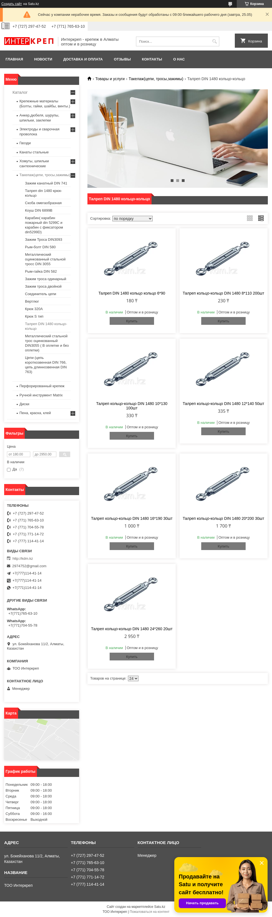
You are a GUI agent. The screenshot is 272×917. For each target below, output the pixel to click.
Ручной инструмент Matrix (41, 395)
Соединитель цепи (40, 294)
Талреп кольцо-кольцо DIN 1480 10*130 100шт (132, 405)
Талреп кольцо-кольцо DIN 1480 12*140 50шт (223, 403)
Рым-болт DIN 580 (40, 247)
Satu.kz (159, 907)
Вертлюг (32, 301)
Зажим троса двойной (43, 286)
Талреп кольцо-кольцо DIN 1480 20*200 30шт (223, 518)
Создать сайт (11, 4)
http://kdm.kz (22, 558)
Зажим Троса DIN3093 (43, 239)
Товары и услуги (110, 79)
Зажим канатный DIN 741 (46, 183)
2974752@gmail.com (29, 566)
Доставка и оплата (83, 59)
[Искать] (214, 41)
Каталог (20, 92)
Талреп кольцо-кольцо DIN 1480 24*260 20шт (132, 629)
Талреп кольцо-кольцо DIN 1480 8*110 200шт (223, 293)
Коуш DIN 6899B (38, 210)
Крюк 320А (34, 309)
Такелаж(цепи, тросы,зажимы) (156, 79)
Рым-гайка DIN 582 (41, 271)
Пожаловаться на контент (149, 912)
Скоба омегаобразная (43, 203)
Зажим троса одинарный (45, 279)
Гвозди (25, 143)
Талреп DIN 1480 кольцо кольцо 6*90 (132, 293)
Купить (131, 321)
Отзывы (122, 59)
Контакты (152, 59)
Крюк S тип (34, 316)
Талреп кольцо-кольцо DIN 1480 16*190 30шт (132, 518)
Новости (43, 59)
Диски (24, 404)
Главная (14, 59)
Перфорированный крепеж (41, 386)
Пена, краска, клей (35, 413)
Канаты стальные (34, 152)
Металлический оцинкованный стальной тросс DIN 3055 (45, 259)
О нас (179, 59)
